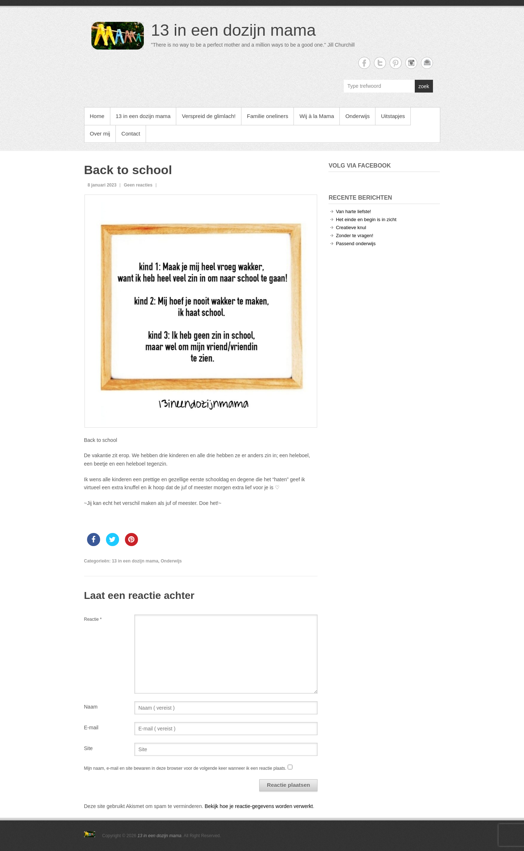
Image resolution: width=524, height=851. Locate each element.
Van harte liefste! (353, 211)
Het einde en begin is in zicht (366, 219)
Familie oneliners (267, 116)
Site (88, 748)
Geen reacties (138, 185)
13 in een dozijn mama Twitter (380, 63)
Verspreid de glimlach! (209, 116)
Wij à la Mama (316, 116)
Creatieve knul (351, 227)
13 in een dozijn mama (233, 30)
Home (97, 116)
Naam (91, 707)
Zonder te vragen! (354, 235)
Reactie (93, 619)
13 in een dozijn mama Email (427, 63)
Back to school (128, 170)
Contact (130, 133)
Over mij (100, 133)
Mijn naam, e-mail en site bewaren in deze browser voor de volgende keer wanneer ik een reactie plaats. (185, 768)
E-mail (91, 727)
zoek (423, 86)
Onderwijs (357, 116)
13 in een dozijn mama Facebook (364, 63)
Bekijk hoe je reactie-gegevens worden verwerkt (259, 806)
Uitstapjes (393, 116)
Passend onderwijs (355, 243)
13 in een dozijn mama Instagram (411, 63)
